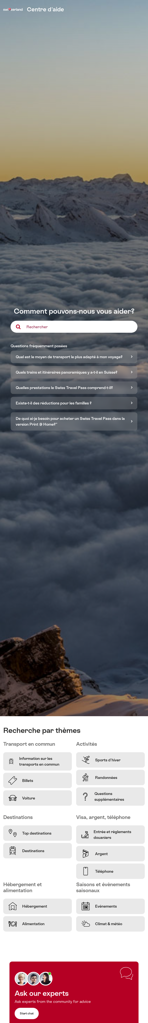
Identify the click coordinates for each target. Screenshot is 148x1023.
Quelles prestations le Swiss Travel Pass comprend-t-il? (64, 387)
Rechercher (37, 327)
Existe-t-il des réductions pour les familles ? (54, 403)
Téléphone (97, 871)
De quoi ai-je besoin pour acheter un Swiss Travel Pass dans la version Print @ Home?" (70, 421)
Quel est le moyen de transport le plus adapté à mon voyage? (69, 357)
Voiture (21, 798)
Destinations (26, 850)
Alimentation (26, 924)
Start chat (27, 1013)
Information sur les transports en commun (33, 761)
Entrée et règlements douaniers (106, 834)
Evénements (99, 906)
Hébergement (27, 906)
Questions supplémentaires (102, 796)
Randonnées (99, 777)
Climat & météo (101, 924)
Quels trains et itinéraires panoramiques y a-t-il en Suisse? (66, 372)
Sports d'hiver (100, 760)
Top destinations (29, 833)
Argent (94, 853)
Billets (20, 780)
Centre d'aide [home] (45, 9)
